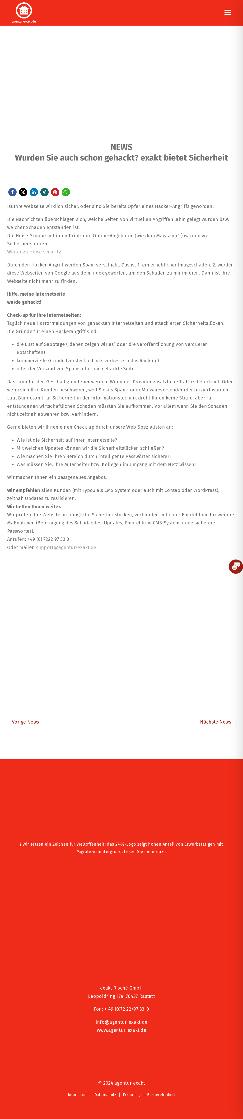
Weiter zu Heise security (34, 252)
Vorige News (25, 722)
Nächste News (215, 722)
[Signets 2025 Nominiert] (121, 1046)
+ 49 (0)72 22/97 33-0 (126, 1009)
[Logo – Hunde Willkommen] (121, 867)
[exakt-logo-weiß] (24, 5)
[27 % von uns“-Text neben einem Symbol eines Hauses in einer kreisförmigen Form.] (121, 795)
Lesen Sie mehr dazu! (145, 851)
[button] (12, 192)
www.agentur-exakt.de (121, 1030)
